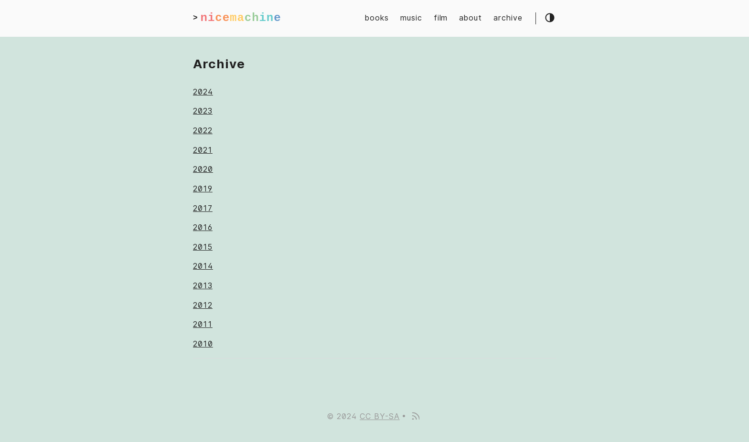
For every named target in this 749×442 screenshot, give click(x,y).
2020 (203, 169)
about (470, 17)
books (377, 17)
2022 (203, 130)
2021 (203, 150)
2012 (203, 305)
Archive (219, 63)
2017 (203, 208)
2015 (203, 247)
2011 (203, 324)
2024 (203, 91)
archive (508, 17)
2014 (203, 266)
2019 (203, 188)
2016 (203, 227)
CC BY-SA (380, 416)
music (411, 17)
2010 (203, 343)
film (441, 17)
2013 (203, 285)
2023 (203, 111)
